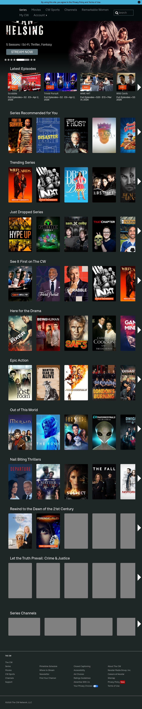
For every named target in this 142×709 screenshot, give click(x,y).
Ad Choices (79, 674)
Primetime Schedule (48, 666)
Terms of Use (94, 2)
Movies (8, 670)
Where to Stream (46, 670)
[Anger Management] (96, 626)
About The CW (114, 666)
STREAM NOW (22, 52)
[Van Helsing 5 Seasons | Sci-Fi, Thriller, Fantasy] (71, 49)
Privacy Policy (78, 2)
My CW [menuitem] (24, 15)
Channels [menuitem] (70, 10)
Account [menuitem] (40, 15)
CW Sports (10, 674)
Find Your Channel (47, 678)
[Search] (124, 13)
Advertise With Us (82, 682)
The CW (7, 11)
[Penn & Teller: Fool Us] (60, 626)
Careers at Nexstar (116, 674)
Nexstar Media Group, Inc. (119, 670)
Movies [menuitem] (36, 10)
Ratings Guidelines (82, 678)
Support (8, 682)
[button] (139, 87)
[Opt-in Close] (139, 2)
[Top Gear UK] (24, 626)
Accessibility (79, 670)
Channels (9, 678)
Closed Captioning (82, 666)
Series (8, 666)
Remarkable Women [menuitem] (95, 10)
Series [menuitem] (23, 10)
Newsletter (44, 674)
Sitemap (111, 678)
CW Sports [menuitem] (53, 10)
